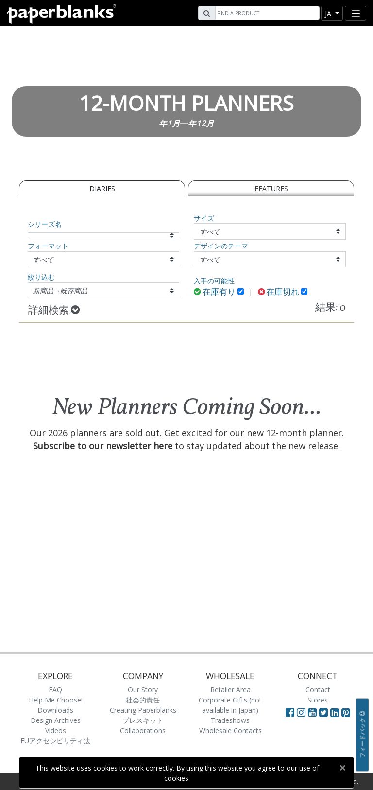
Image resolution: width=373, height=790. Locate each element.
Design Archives (56, 720)
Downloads (55, 710)
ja (329, 13)
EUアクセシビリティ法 (55, 740)
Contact (317, 689)
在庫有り (215, 292)
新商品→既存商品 (60, 290)
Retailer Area (230, 689)
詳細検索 (54, 310)
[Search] (266, 13)
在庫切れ (279, 292)
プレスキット (142, 720)
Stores (317, 699)
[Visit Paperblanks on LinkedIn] (335, 712)
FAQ (55, 689)
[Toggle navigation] (355, 13)
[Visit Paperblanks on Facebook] (290, 712)
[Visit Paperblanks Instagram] (301, 712)
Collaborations (143, 730)
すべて (210, 231)
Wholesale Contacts (230, 730)
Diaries (102, 188)
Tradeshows (230, 720)
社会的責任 (143, 699)
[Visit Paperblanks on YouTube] (313, 712)
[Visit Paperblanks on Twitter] (324, 712)
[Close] (342, 767)
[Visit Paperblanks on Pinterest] (345, 712)
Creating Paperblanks (143, 710)
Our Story (143, 689)
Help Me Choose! (56, 699)
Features (271, 188)
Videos (55, 730)
